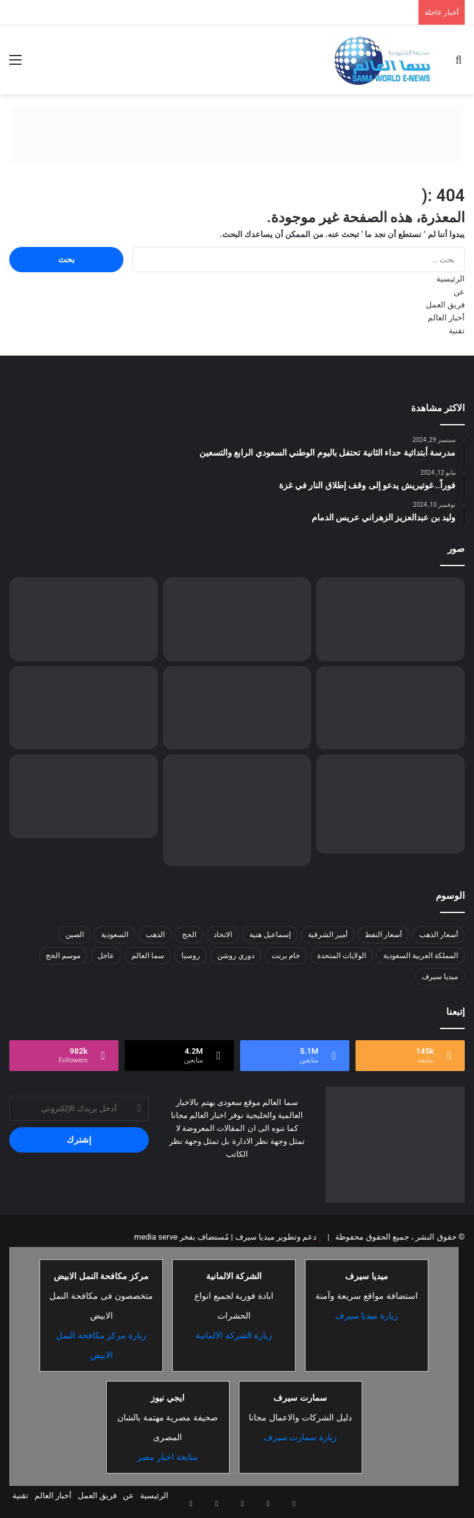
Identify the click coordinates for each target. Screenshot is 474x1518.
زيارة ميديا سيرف (367, 1315)
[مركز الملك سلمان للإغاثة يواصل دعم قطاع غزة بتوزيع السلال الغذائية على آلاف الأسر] (237, 708)
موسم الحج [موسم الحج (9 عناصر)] (63, 955)
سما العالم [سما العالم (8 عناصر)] (147, 955)
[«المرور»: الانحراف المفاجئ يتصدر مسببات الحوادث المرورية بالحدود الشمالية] (237, 809)
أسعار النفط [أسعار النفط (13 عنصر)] (383, 934)
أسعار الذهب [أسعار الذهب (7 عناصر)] (438, 934)
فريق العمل (445, 304)
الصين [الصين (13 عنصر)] (74, 934)
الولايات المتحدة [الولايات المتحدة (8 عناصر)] (341, 955)
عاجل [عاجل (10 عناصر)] (106, 955)
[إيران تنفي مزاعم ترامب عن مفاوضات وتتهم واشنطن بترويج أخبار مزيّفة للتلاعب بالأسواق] (83, 796)
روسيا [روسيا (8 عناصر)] (190, 955)
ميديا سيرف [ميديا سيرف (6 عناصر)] (440, 976)
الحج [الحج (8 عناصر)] (189, 934)
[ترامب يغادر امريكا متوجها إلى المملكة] (237, 619)
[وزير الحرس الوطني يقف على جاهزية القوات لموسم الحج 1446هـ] (390, 708)
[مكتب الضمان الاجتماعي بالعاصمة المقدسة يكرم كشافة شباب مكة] (390, 803)
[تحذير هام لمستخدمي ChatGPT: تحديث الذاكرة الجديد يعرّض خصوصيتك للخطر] (83, 708)
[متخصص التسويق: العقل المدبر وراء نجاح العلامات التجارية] (83, 619)
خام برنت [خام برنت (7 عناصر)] (286, 955)
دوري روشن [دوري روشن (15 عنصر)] (235, 955)
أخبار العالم (446, 317)
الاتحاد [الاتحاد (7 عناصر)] (223, 934)
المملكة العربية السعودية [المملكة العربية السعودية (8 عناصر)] (420, 955)
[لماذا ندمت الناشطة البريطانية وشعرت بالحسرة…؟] (390, 619)
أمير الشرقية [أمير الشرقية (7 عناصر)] (327, 934)
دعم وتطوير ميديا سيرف (275, 1236)
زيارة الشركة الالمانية (234, 1335)
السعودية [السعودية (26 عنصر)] (114, 934)
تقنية (457, 330)
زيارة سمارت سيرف (301, 1437)
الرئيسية (450, 278)
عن (459, 291)
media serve (155, 1236)
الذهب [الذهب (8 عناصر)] (155, 934)
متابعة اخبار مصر (167, 1457)
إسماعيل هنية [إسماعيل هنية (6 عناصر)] (270, 934)
